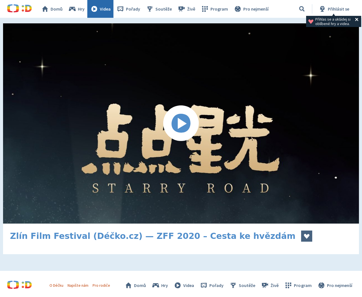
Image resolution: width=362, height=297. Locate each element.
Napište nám (78, 285)
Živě (186, 9)
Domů (52, 9)
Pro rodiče (101, 285)
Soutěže (159, 9)
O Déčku (56, 285)
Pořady (128, 9)
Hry (76, 9)
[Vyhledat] (302, 9)
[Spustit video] (181, 123)
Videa (100, 9)
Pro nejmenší (251, 9)
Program (214, 9)
